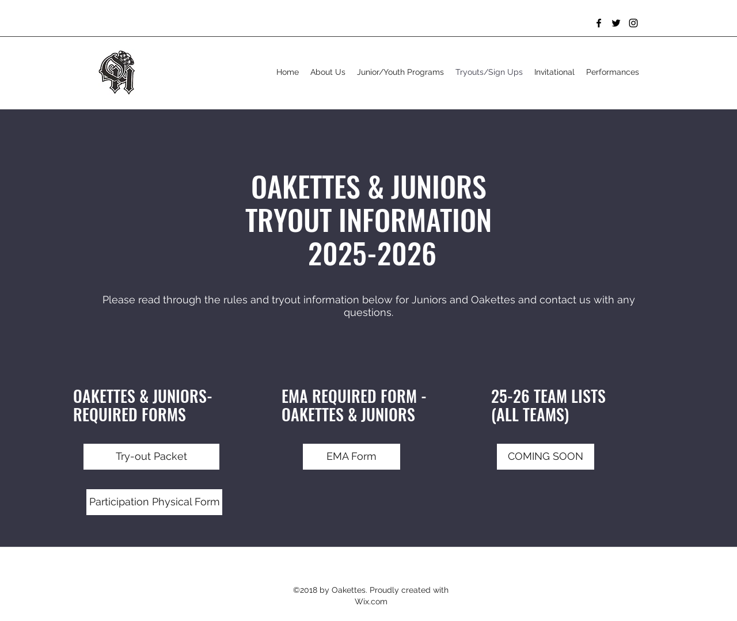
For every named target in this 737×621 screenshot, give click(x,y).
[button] (545, 457)
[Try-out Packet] (151, 457)
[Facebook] (599, 23)
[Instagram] (633, 23)
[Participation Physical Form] (154, 502)
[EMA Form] (351, 457)
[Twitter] (616, 23)
